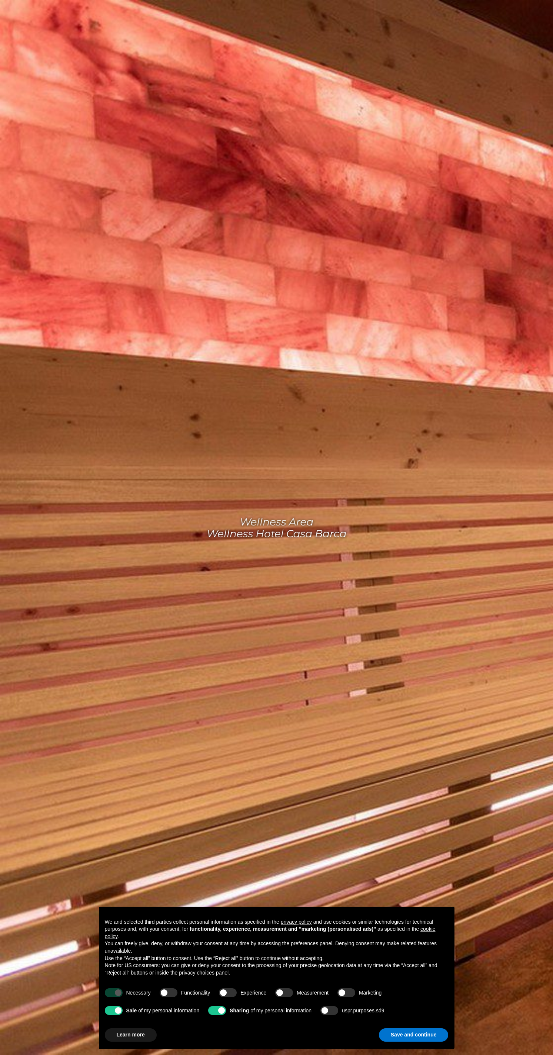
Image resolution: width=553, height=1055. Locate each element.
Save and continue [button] (414, 1035)
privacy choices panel (204, 973)
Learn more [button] (131, 1035)
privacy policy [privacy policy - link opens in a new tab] (296, 922)
